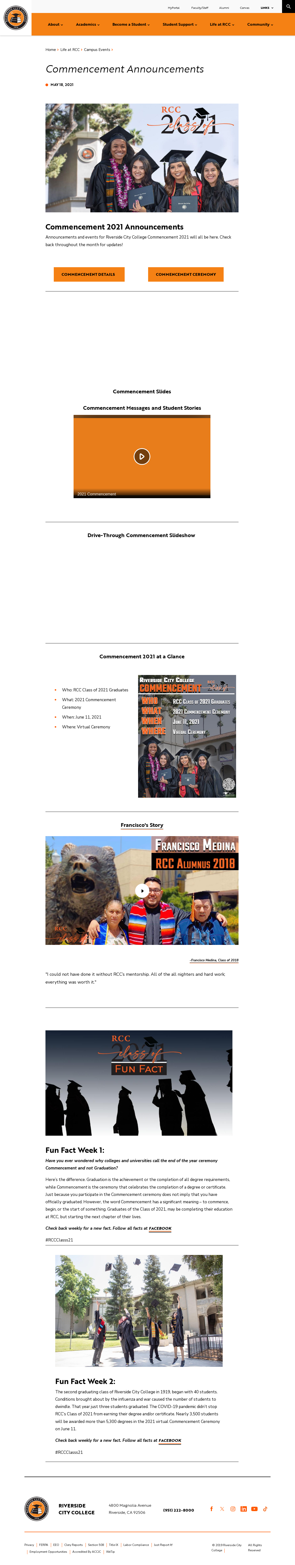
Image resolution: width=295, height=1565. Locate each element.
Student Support (178, 24)
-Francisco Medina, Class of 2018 (214, 960)
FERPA (43, 1545)
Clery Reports (73, 1545)
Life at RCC (220, 24)
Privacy (29, 1545)
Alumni (224, 7)
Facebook (160, 1228)
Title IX (113, 1545)
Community (258, 24)
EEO (56, 1545)
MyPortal (174, 7)
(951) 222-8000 (178, 1510)
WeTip (110, 1552)
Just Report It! (163, 1545)
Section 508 (96, 1545)
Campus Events (97, 49)
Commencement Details (89, 274)
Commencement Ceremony (186, 274)
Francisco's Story (142, 825)
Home (50, 49)
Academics (86, 24)
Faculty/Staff (199, 7)
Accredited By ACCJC (86, 1552)
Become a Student (129, 24)
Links (265, 7)
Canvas (244, 7)
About (53, 24)
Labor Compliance (136, 1545)
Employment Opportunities (48, 1552)
